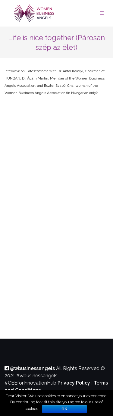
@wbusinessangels (30, 368)
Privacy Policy (74, 383)
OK (64, 409)
